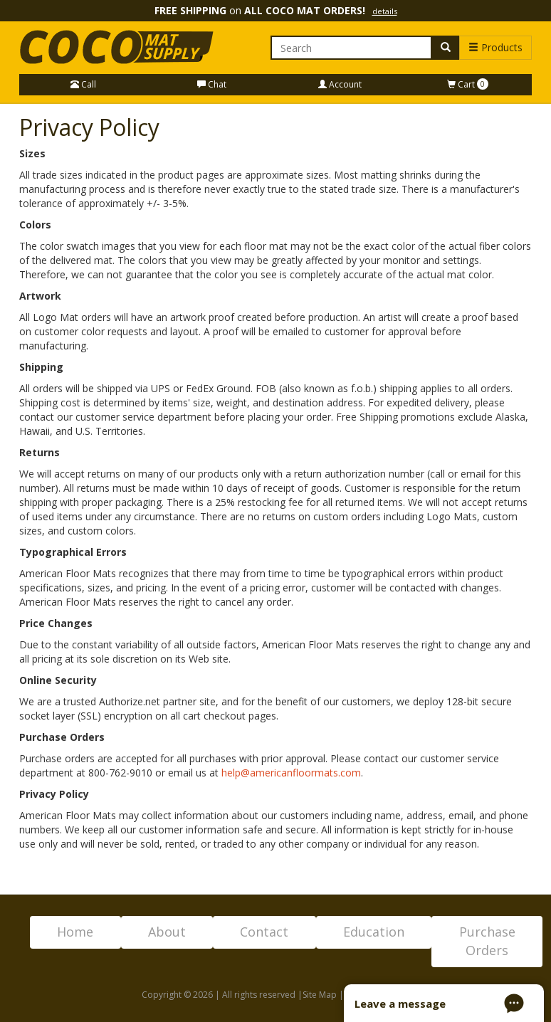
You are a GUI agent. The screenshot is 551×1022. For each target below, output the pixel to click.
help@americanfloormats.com (291, 772)
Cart (467, 84)
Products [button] (495, 47)
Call (83, 84)
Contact (264, 931)
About (167, 931)
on (275, 10)
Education (373, 931)
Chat (211, 84)
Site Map (320, 995)
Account (340, 84)
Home (75, 931)
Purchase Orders (487, 941)
